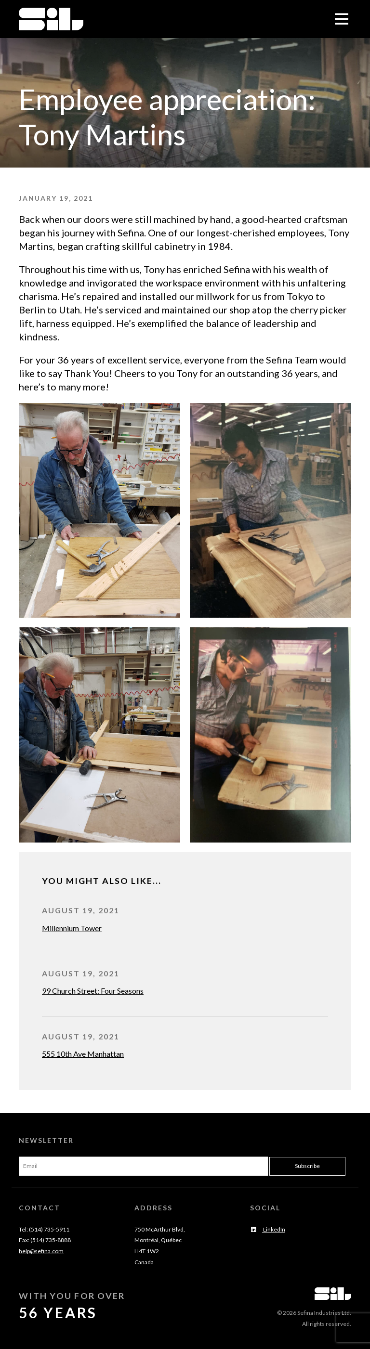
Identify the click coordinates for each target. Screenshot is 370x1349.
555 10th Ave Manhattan (83, 1053)
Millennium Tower (72, 928)
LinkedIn (267, 1229)
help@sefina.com (41, 1251)
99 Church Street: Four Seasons (93, 990)
